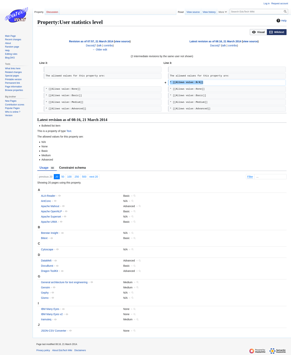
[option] (258, 32)
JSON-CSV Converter (53, 330)
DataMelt (46, 260)
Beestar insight (49, 232)
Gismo (44, 297)
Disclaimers (80, 350)
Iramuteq (46, 319)
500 (84, 176)
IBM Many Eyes (50, 308)
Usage (47, 167)
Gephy (45, 292)
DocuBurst (47, 265)
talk (100, 45)
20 (56, 176)
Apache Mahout (50, 206)
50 (62, 176)
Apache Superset (51, 216)
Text (68, 131)
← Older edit (99, 49)
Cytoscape (47, 249)
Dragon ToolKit (49, 270)
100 (69, 176)
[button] (258, 32)
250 (77, 176)
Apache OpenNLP (51, 211)
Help (281, 20)
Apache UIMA (49, 221)
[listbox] (268, 32)
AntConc (46, 200)
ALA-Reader (48, 195)
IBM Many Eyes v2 (52, 314)
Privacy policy (43, 350)
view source (122, 41)
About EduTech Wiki (62, 350)
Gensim (45, 287)
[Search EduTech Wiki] (259, 11)
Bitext (44, 238)
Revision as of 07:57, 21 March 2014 (91, 41)
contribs (108, 45)
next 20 (93, 176)
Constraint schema (72, 167)
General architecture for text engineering (64, 282)
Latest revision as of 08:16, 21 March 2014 (215, 41)
